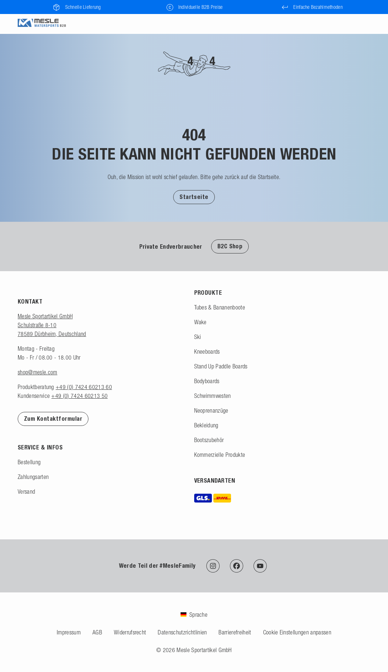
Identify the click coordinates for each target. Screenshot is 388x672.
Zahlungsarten (33, 476)
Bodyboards (207, 381)
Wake (200, 322)
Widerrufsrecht (130, 632)
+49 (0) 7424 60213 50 (79, 395)
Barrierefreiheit (235, 632)
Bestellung (29, 462)
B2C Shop (230, 246)
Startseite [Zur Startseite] (194, 196)
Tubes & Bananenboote (219, 307)
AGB (97, 632)
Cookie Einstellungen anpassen (297, 632)
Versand (26, 491)
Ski (197, 336)
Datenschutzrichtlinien (182, 632)
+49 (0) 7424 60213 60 (84, 387)
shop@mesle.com (37, 372)
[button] (194, 196)
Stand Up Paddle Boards (221, 366)
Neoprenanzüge (211, 410)
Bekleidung (206, 425)
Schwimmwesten (212, 395)
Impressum (69, 632)
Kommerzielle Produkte (219, 454)
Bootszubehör (209, 440)
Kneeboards (207, 351)
